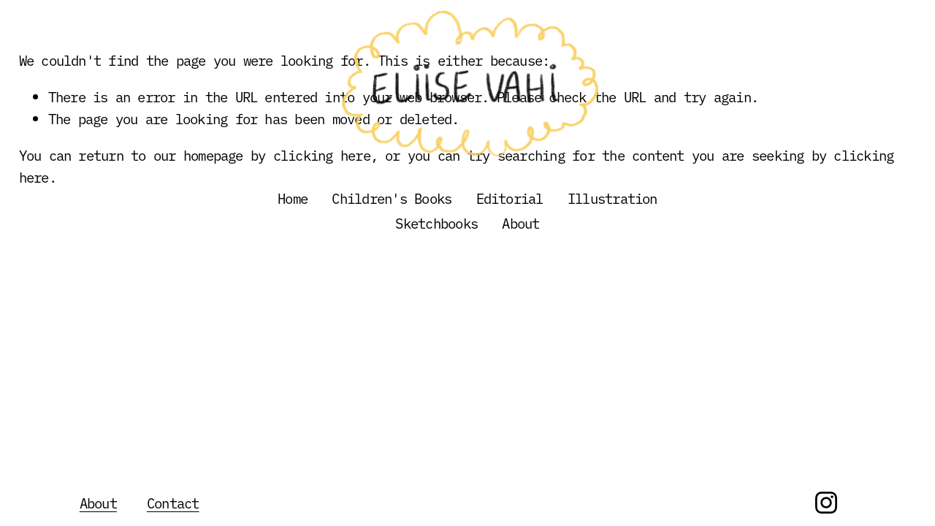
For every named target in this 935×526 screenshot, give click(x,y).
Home (293, 197)
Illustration (612, 197)
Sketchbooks (436, 222)
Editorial (509, 197)
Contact (173, 502)
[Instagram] (826, 502)
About (520, 222)
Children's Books (391, 197)
